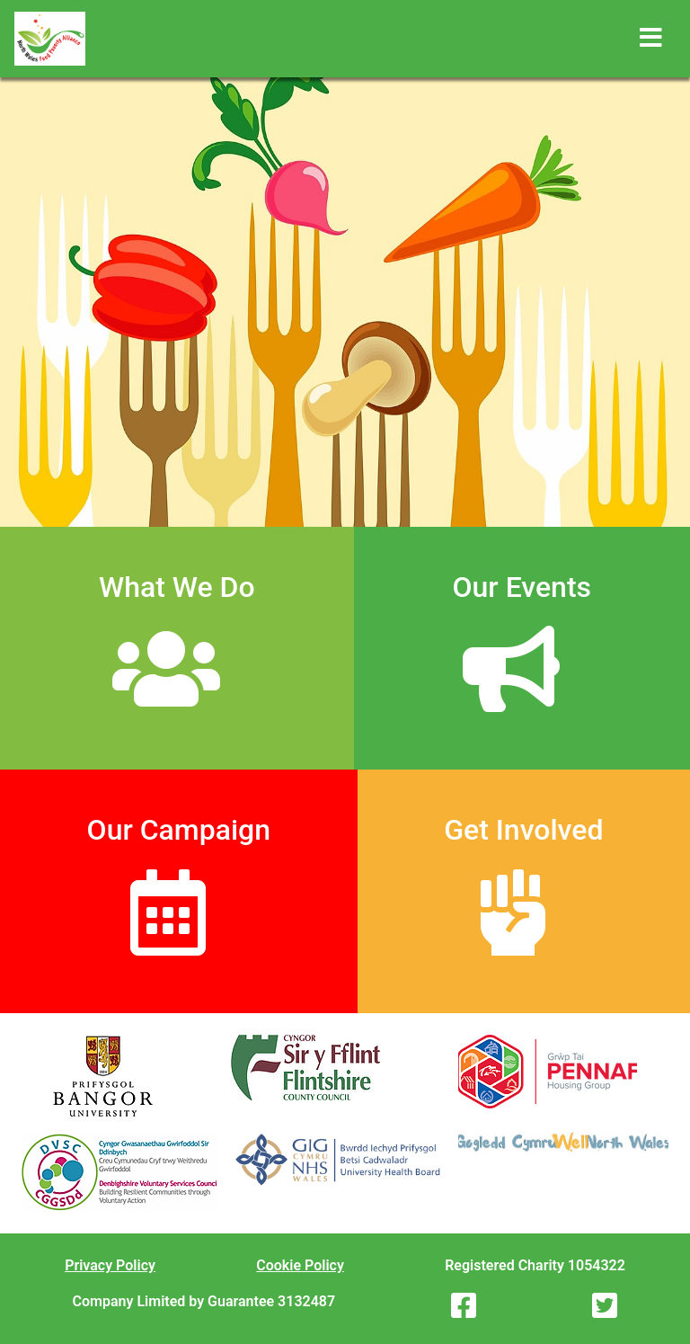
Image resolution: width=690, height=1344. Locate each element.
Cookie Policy (300, 1265)
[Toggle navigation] (650, 39)
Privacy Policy (110, 1265)
